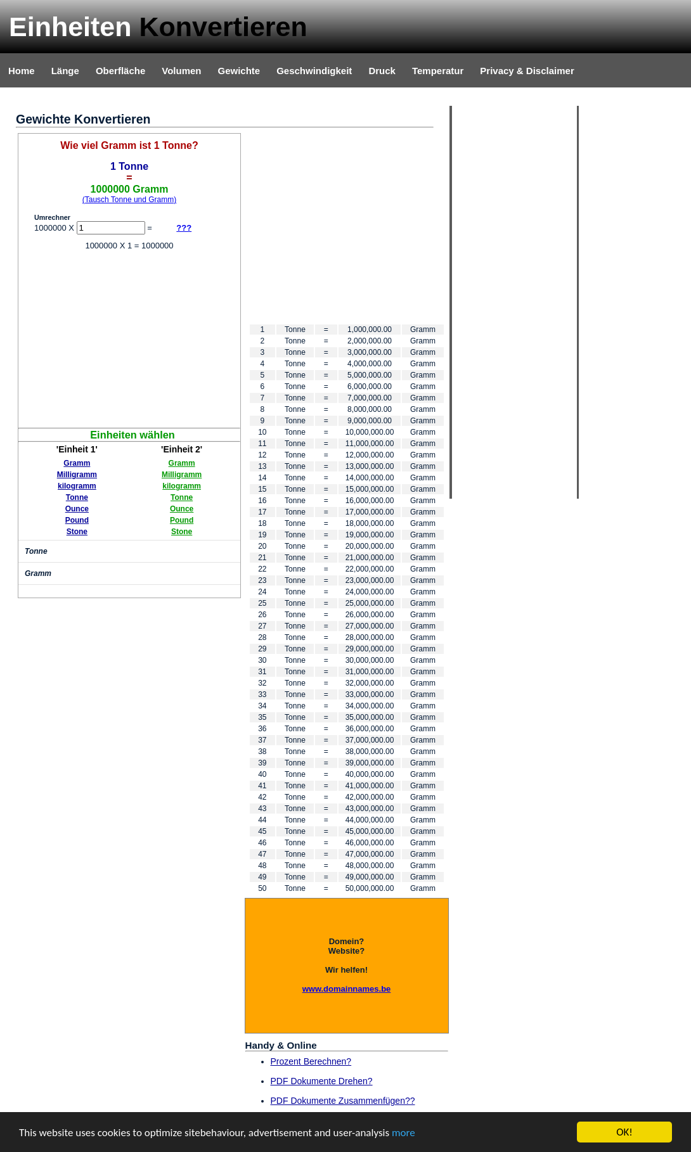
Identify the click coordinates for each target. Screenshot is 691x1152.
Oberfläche (120, 70)
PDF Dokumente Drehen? (322, 1081)
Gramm (76, 463)
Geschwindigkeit (314, 70)
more (403, 1132)
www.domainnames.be (346, 989)
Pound (77, 520)
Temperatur (437, 70)
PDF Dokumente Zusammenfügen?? (343, 1101)
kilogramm (77, 486)
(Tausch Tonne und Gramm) (129, 199)
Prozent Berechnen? (311, 1061)
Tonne (77, 497)
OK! (624, 1132)
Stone (77, 531)
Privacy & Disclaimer (527, 70)
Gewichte (238, 70)
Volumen (181, 70)
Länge (65, 70)
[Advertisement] (129, 339)
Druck (382, 70)
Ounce (77, 508)
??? (183, 228)
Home (21, 70)
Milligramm (77, 474)
